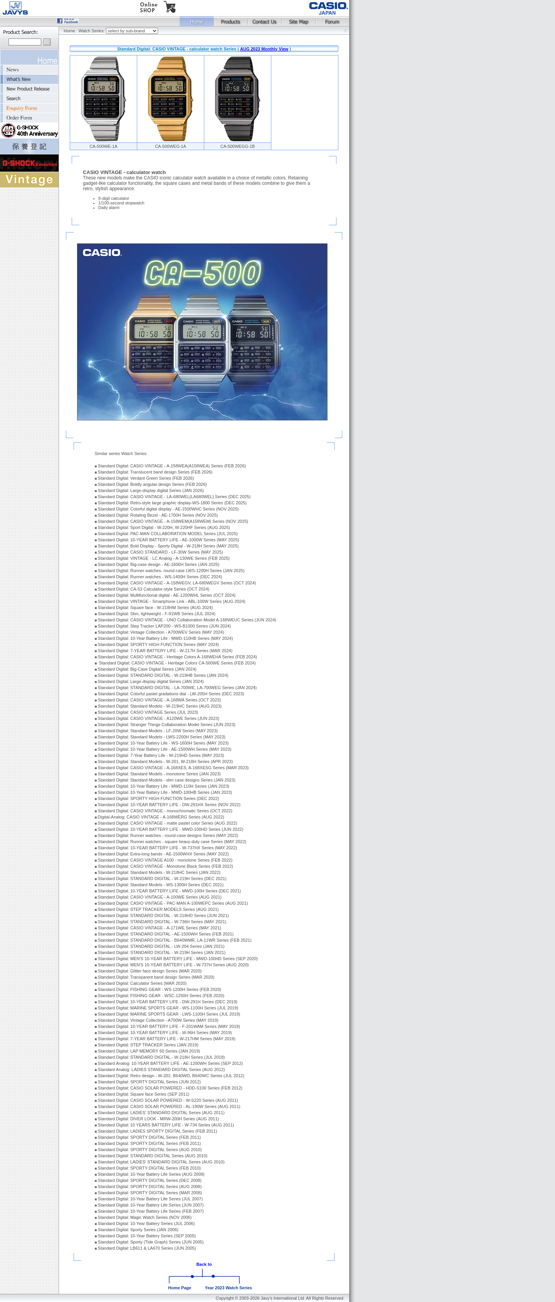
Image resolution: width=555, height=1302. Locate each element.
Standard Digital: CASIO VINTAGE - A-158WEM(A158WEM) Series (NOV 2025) (173, 521)
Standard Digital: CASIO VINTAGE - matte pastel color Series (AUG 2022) (167, 823)
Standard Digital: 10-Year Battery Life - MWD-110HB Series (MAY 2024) (165, 638)
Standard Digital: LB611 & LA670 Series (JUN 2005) (147, 1248)
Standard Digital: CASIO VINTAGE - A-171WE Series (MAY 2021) (159, 927)
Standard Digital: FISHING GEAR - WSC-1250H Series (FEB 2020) (161, 995)
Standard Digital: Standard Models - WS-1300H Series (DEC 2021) (161, 884)
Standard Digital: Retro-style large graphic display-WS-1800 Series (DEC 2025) (172, 502)
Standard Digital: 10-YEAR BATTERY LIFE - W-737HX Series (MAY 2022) (167, 847)
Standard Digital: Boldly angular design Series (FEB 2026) (152, 484)
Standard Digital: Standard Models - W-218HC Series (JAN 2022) (159, 872)
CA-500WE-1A (103, 146)
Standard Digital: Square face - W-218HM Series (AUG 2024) (155, 607)
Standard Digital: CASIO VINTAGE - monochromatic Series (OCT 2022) (165, 810)
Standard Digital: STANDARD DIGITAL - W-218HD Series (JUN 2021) (163, 915)
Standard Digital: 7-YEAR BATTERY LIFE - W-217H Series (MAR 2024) (165, 650)
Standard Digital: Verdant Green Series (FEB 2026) (146, 478)
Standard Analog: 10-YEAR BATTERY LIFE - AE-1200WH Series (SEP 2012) (170, 1063)
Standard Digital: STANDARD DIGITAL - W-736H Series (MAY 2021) (162, 921)
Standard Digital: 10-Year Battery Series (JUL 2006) (146, 1223)
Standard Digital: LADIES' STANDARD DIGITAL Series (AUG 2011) (161, 1112)
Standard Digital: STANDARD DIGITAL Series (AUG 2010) (153, 1155)
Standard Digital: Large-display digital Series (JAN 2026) (151, 490)
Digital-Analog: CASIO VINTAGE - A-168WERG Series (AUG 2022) (161, 817)
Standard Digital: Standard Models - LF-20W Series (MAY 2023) (158, 730)
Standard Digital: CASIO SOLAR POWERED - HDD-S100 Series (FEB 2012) (170, 1088)
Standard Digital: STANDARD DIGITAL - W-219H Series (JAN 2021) (162, 952)
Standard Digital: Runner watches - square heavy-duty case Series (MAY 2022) (172, 841)
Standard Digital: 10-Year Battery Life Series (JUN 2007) (151, 1205)
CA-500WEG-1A (170, 146)
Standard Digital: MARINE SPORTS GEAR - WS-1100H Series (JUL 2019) (168, 1008)
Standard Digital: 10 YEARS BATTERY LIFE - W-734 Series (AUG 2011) (166, 1125)
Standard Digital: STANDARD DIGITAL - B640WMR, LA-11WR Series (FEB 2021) (175, 940)
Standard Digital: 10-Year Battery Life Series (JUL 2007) (150, 1199)
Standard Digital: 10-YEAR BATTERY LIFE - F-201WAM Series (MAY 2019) (169, 1026)
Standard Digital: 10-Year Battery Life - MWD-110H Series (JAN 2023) (163, 786)
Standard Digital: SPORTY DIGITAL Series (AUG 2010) (150, 1149)
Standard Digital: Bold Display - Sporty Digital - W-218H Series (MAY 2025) (168, 546)
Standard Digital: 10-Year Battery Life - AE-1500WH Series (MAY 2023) (164, 749)
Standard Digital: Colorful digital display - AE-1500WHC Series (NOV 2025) (168, 509)
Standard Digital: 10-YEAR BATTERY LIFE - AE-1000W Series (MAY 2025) (168, 539)
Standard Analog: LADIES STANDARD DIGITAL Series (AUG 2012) (161, 1069)
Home (69, 30)
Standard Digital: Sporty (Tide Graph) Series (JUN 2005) (151, 1242)
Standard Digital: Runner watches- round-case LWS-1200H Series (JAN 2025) (171, 570)
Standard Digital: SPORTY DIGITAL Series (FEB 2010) (149, 1168)
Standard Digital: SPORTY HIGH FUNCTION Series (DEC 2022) (158, 798)
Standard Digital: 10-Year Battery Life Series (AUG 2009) (151, 1174)
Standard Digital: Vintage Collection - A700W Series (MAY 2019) (158, 1020)
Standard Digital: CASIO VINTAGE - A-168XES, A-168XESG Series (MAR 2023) (173, 767)
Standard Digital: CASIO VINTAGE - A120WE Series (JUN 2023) (158, 718)
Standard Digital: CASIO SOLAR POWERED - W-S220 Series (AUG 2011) (168, 1100)
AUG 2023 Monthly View (264, 49)
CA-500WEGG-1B (237, 146)
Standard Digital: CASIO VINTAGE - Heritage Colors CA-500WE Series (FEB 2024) (177, 663)
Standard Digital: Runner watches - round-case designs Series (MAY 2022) (168, 835)
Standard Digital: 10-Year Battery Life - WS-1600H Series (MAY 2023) (163, 743)
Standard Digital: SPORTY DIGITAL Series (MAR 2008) (150, 1192)
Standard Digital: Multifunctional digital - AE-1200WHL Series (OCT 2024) (167, 595)
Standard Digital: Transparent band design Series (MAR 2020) (156, 977)
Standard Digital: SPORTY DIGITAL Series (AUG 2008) (150, 1186)
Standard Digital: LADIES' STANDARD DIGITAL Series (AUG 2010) (161, 1162)
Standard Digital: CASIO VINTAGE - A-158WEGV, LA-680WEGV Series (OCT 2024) (177, 583)
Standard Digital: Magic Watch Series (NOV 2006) (145, 1217)
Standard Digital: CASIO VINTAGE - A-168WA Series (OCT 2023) (159, 700)
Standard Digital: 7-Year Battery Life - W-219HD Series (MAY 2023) (161, 755)
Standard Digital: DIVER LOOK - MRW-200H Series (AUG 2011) (158, 1118)
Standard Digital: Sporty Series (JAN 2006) (138, 1229)
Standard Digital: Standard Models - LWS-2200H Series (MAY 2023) (161, 737)
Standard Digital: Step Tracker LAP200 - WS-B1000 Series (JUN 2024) (164, 626)
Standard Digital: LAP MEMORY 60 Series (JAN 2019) (149, 1051)
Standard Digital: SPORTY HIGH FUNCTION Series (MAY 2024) (158, 644)
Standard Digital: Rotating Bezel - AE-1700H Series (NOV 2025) (158, 515)
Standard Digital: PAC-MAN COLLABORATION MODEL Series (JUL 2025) (168, 533)
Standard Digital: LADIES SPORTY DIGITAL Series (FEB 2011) (157, 1131)
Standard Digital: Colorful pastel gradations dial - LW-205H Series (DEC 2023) (171, 693)
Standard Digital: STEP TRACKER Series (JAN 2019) (148, 1045)
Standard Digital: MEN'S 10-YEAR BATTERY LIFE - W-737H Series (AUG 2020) (173, 964)
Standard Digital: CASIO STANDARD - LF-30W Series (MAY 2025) (160, 552)
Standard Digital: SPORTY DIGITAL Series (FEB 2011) (149, 1137)
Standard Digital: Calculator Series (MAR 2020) (142, 983)
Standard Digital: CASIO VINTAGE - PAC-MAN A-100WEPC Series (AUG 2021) (173, 903)
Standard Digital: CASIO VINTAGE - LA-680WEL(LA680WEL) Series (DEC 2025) (174, 496)
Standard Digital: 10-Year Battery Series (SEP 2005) (147, 1235)
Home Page (179, 1287)
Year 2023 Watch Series (228, 1287)
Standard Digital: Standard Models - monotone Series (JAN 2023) (159, 773)
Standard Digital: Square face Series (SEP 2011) (144, 1094)
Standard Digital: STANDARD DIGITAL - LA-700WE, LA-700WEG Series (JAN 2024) (177, 687)
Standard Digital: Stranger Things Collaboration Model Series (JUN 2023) (166, 724)
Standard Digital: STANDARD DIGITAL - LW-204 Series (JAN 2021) (161, 946)
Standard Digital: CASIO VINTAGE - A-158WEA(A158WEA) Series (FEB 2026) (172, 466)
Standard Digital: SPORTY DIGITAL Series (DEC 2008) (150, 1180)
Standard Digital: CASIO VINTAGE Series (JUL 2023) (148, 712)
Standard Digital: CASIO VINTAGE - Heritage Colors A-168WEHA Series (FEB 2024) (177, 656)
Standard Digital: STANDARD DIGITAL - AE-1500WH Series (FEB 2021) (166, 934)
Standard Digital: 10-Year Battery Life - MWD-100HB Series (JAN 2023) (165, 792)
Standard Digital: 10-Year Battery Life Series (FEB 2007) (151, 1211)
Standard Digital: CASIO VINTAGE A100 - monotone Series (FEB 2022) (165, 860)
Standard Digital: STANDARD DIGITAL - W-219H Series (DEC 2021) (162, 878)
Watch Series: (92, 30)
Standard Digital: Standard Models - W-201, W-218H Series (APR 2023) (165, 761)
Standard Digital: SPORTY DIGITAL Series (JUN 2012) (149, 1081)
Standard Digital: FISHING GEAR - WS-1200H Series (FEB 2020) (159, 989)
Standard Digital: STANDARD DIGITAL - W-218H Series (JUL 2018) (161, 1057)
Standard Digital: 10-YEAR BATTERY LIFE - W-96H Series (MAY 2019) (165, 1032)
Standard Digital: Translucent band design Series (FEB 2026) (155, 472)
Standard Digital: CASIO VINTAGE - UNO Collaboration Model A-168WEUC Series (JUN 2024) (187, 620)
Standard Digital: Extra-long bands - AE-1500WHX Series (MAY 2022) (163, 854)
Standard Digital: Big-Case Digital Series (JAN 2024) (147, 669)
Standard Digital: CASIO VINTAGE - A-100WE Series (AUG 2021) (160, 897)
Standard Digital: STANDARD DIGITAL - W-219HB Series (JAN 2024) (163, 675)
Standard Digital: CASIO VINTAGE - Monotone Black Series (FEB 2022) (165, 866)
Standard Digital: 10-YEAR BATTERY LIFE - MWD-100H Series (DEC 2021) (169, 891)
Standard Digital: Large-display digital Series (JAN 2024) (151, 681)
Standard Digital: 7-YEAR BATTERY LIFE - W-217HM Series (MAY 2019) (166, 1038)
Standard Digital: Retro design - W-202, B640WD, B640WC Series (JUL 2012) (171, 1075)
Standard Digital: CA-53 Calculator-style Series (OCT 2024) (154, 589)
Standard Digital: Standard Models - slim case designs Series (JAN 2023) (166, 780)
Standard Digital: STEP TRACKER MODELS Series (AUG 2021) (158, 909)
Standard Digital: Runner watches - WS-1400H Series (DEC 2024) (160, 576)
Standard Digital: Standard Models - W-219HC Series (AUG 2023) (160, 706)
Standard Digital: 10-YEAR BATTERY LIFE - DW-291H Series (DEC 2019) (167, 1001)
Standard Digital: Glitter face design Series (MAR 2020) (150, 971)
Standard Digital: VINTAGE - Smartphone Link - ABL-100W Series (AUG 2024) (172, 601)
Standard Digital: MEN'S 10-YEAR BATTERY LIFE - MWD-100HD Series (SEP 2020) (178, 958)
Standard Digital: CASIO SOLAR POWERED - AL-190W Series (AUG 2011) (169, 1106)
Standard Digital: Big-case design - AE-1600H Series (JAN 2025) (159, 564)
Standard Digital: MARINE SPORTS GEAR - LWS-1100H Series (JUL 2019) (169, 1014)
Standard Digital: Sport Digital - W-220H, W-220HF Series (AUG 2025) (164, 527)
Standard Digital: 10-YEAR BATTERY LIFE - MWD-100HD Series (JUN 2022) (171, 829)
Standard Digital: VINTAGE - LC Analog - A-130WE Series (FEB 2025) (164, 558)
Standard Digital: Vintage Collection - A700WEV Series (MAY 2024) (161, 632)
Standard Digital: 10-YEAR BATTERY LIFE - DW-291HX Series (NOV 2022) (169, 804)
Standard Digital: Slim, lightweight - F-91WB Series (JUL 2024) (156, 613)
